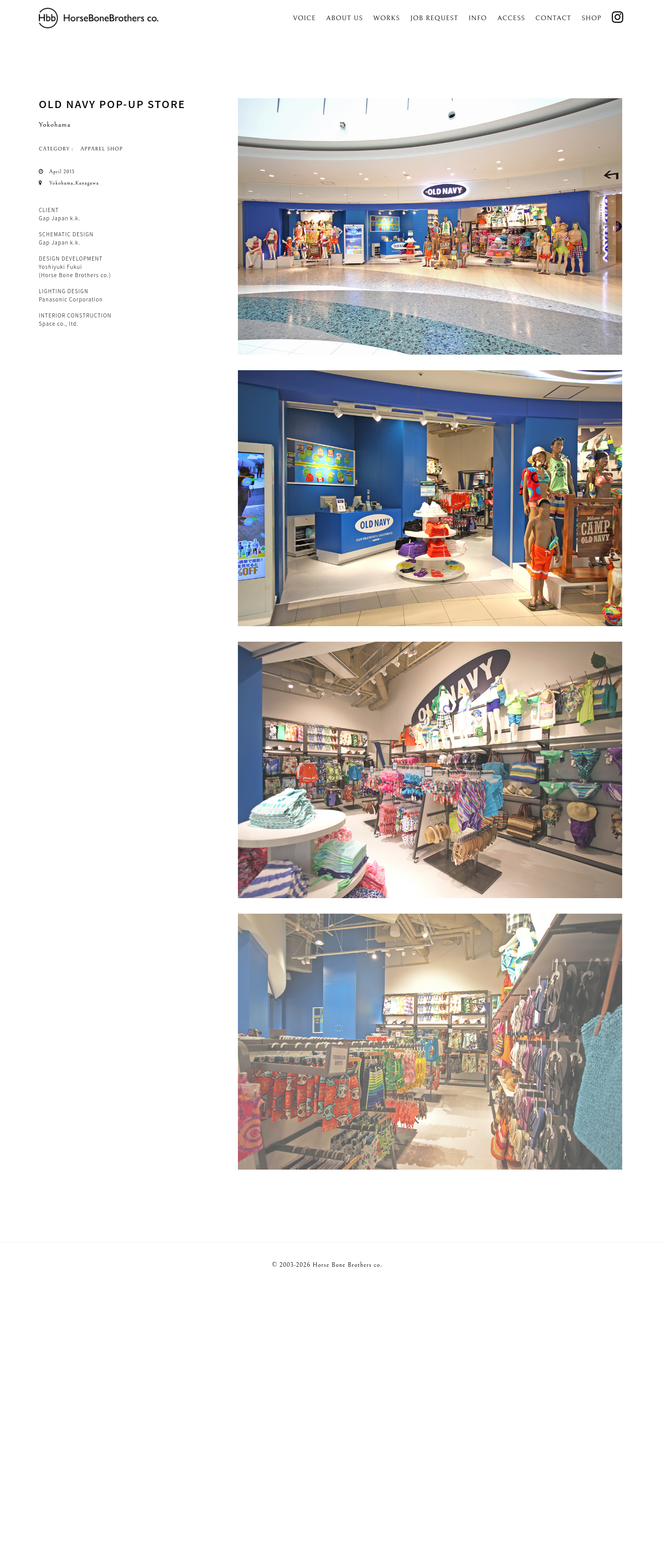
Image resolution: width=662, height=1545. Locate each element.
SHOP (591, 18)
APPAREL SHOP (101, 149)
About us (344, 18)
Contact (553, 18)
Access (511, 18)
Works (386, 18)
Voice (304, 18)
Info (478, 18)
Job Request (434, 18)
